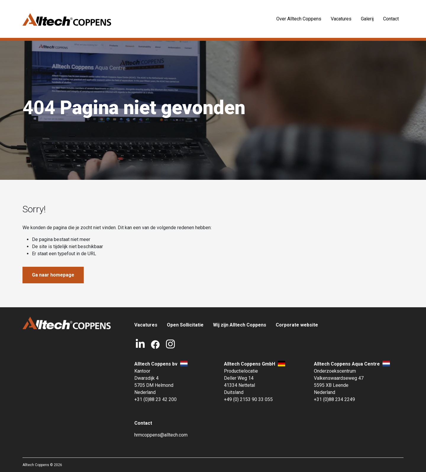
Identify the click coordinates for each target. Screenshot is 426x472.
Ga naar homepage (53, 275)
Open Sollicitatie (185, 325)
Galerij (367, 19)
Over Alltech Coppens (298, 19)
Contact (391, 19)
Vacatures (341, 19)
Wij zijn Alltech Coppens (239, 325)
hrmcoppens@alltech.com (161, 435)
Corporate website (297, 325)
